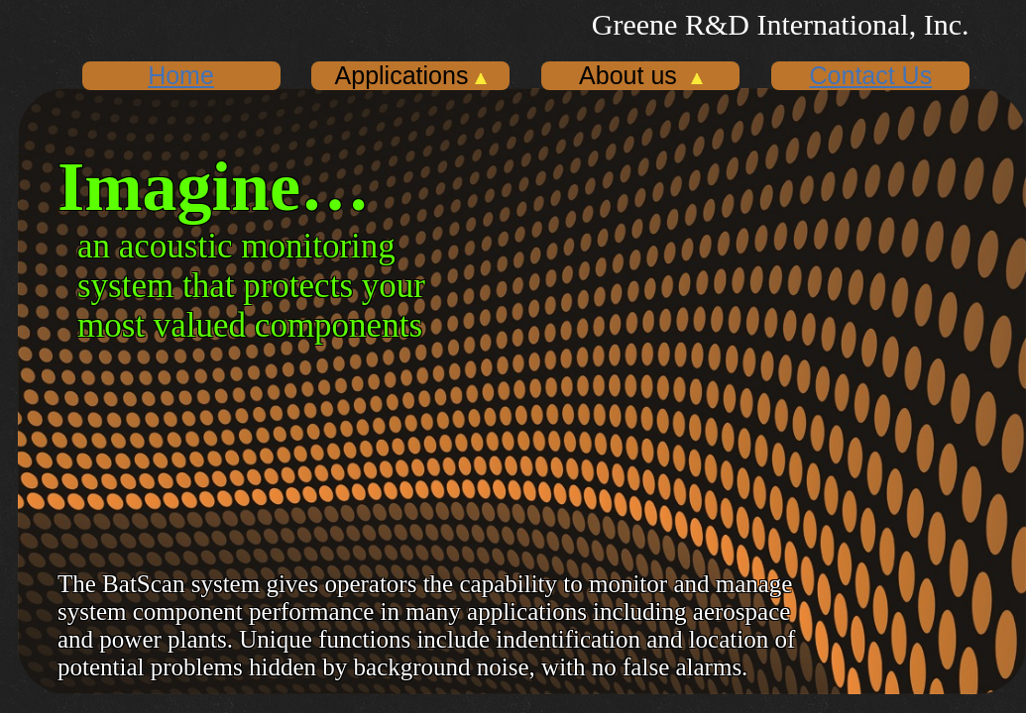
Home (181, 75)
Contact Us (871, 75)
